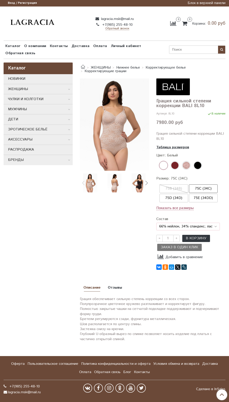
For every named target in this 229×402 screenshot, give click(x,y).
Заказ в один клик (179, 247)
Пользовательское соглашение (53, 363)
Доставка (81, 46)
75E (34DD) (203, 198)
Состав (162, 219)
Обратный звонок (117, 28)
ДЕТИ (13, 119)
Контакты (59, 46)
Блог (127, 372)
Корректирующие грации (105, 71)
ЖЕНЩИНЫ (101, 67)
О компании (35, 46)
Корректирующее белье (166, 67)
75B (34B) (173, 188)
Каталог (13, 46)
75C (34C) (203, 188)
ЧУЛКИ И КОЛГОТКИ (25, 99)
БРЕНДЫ (16, 159)
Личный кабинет (126, 46)
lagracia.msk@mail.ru (117, 19)
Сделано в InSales (210, 389)
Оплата (100, 46)
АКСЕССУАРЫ (20, 139)
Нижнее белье (128, 67)
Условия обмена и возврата (176, 363)
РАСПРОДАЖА (21, 149)
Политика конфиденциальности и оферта (116, 363)
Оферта (18, 363)
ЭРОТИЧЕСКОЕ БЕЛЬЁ (27, 129)
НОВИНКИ (16, 78)
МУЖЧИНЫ (17, 109)
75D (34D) (173, 198)
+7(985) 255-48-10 (117, 24)
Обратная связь (20, 53)
